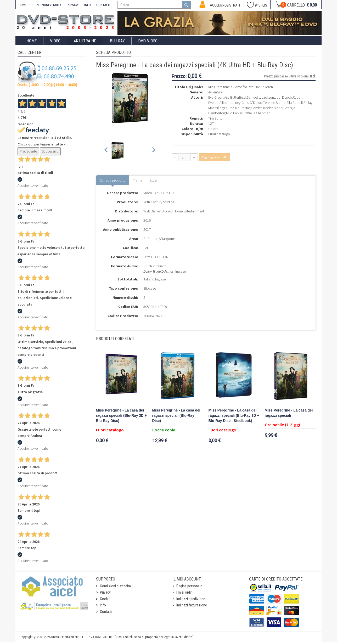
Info (103, 605)
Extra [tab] (153, 180)
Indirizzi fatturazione (191, 605)
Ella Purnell (295, 102)
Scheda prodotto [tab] (113, 180)
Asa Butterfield (235, 97)
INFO (87, 5)
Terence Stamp (274, 102)
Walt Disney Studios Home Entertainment (173, 211)
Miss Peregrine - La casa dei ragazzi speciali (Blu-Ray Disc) (176, 415)
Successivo (50, 151)
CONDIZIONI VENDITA (46, 5)
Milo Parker (234, 113)
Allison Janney (230, 102)
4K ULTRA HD (85, 40)
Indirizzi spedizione (190, 599)
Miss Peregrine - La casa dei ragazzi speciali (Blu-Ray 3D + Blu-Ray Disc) (121, 415)
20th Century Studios (158, 202)
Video (55, 40)
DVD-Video (148, 40)
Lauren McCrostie (237, 107)
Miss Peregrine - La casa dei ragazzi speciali (289, 413)
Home (31, 40)
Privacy (105, 592)
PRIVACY (73, 5)
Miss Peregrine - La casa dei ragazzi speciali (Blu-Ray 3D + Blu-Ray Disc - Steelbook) (234, 415)
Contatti (106, 612)
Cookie (105, 599)
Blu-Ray (117, 40)
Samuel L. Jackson (260, 97)
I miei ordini (184, 592)
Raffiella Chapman (257, 113)
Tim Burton (216, 118)
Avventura (215, 92)
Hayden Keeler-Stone (266, 107)
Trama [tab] (137, 180)
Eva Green (215, 97)
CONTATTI (103, 5)
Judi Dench (283, 97)
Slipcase (149, 288)
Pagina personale (189, 586)
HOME (23, 5)
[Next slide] (153, 150)
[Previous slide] (106, 150)
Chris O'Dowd (251, 102)
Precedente (28, 151)
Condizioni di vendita (115, 586)
